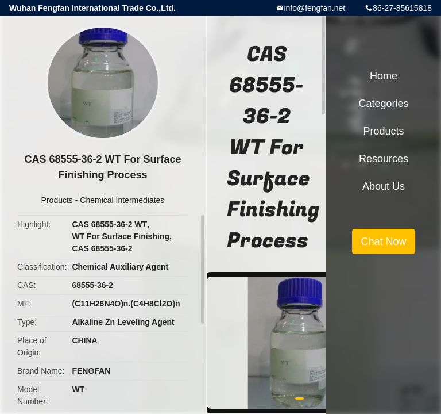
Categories (383, 103)
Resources (383, 158)
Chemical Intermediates (122, 200)
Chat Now (383, 241)
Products (57, 200)
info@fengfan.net (314, 8)
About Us (383, 186)
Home (383, 76)
